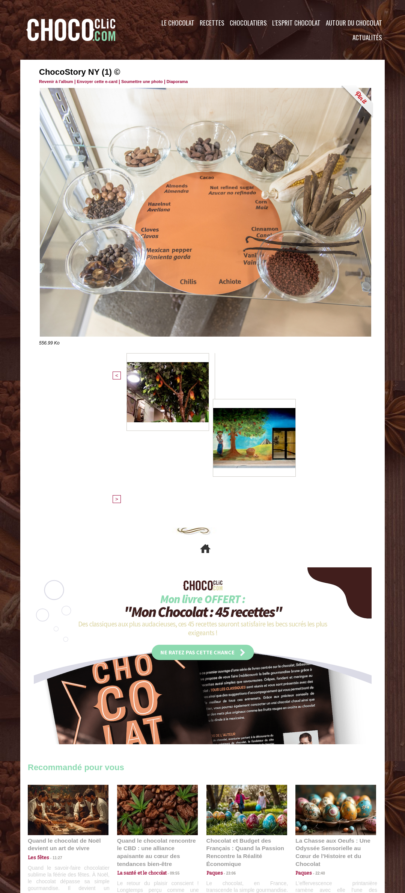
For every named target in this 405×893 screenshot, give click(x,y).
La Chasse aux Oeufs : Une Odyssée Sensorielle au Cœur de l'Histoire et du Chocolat (332, 725)
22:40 (317, 742)
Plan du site (223, 847)
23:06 (228, 749)
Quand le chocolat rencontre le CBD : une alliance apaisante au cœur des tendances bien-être (157, 725)
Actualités (367, 37)
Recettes (212, 22)
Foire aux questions (317, 847)
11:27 (53, 734)
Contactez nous (50, 847)
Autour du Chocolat (354, 22)
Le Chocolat (177, 22)
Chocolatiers (248, 22)
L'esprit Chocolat (296, 22)
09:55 (169, 742)
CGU (128, 847)
